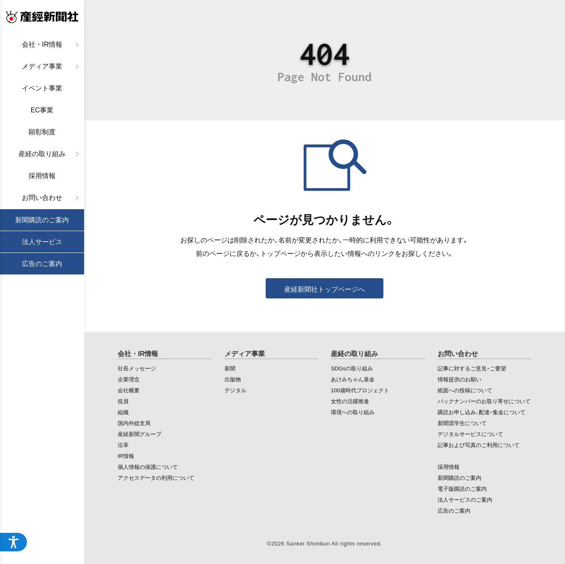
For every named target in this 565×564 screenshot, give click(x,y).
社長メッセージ (137, 368)
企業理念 (129, 379)
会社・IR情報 (42, 44)
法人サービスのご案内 (465, 499)
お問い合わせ (42, 197)
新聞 (229, 368)
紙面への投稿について (465, 390)
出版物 (232, 379)
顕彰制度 (42, 132)
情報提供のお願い (459, 379)
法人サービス (42, 241)
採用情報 (42, 175)
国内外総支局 (134, 423)
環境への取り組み (353, 412)
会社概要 (129, 390)
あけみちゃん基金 (353, 379)
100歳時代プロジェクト (360, 390)
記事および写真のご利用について (479, 445)
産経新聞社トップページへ (324, 289)
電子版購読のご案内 (462, 488)
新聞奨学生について (462, 423)
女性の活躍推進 (350, 401)
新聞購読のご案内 (42, 219)
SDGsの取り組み (352, 368)
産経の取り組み (42, 153)
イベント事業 (42, 88)
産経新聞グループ (139, 434)
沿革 (123, 445)
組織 (123, 412)
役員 (123, 401)
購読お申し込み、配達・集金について (481, 412)
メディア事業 (42, 66)
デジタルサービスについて (470, 434)
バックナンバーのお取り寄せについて (484, 401)
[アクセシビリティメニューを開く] (13, 542)
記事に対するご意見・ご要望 (472, 368)
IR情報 (126, 456)
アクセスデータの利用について (156, 478)
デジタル (235, 390)
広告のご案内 (42, 263)
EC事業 (42, 110)
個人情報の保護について (148, 467)
